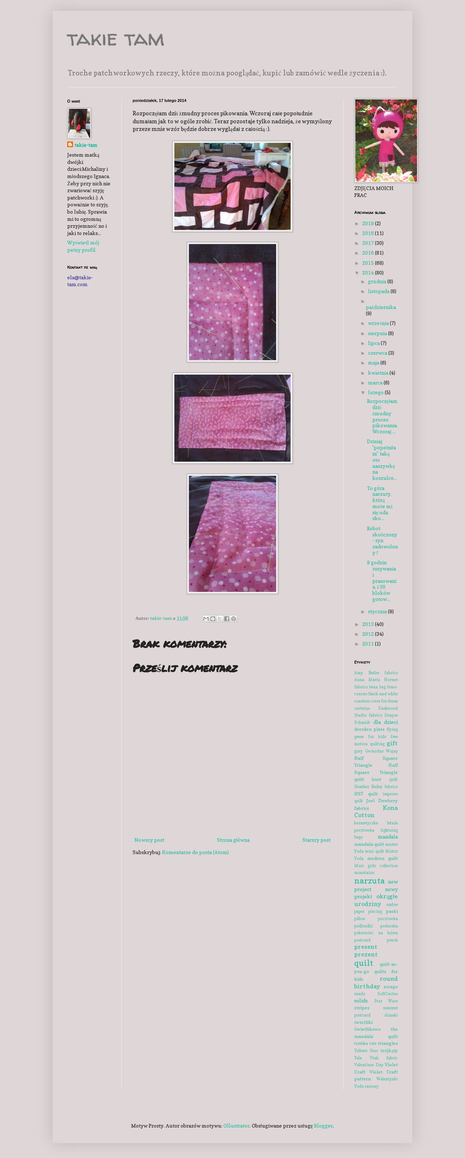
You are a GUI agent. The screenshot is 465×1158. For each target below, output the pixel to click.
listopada (379, 291)
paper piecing (368, 911)
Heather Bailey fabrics (376, 786)
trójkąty (389, 1050)
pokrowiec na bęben (376, 932)
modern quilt (382, 858)
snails (359, 993)
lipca (374, 343)
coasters (361, 701)
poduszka (389, 925)
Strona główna (233, 840)
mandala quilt (369, 844)
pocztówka (388, 918)
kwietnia (378, 373)
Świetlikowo (367, 1029)
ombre (392, 904)
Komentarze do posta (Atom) (195, 852)
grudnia (377, 281)
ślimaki (391, 1015)
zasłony (371, 1086)
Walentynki (387, 1078)
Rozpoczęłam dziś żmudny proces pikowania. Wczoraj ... (382, 416)
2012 (368, 634)
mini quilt (374, 851)
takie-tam (85, 145)
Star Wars (386, 1001)
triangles (388, 1043)
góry (358, 751)
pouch (392, 940)
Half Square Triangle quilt (376, 772)
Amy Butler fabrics (376, 672)
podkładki (363, 925)
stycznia (378, 611)
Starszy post (316, 840)
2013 (368, 624)
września (378, 323)
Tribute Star (366, 1050)
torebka (361, 1043)
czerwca (378, 353)
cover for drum (384, 701)
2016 (368, 253)
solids (361, 1000)
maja (374, 362)
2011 (368, 643)
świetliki (363, 1022)
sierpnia (378, 333)
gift (392, 743)
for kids (377, 736)
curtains (362, 708)
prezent (366, 954)
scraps (391, 986)
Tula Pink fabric (376, 1057)
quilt (363, 963)
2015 (368, 263)
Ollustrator (236, 1125)
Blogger (323, 1125)
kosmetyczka (366, 822)
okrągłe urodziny (376, 900)
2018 (368, 233)
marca (376, 382)
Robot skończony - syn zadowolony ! (382, 540)
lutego (376, 392)
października (381, 307)
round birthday (376, 982)
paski (392, 911)
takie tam (116, 38)
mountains (364, 872)
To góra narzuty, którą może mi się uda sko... (379, 503)
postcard (362, 940)
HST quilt (366, 793)
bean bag (377, 686)
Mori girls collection (376, 865)
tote (372, 1043)
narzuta (369, 880)
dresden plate (369, 729)
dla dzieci (385, 722)
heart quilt (385, 779)
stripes (361, 1007)
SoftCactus (387, 993)
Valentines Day (368, 1064)
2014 (368, 272)
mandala (388, 836)
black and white (383, 693)
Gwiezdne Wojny (381, 751)
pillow (359, 918)
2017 (368, 243)
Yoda (359, 1086)
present (365, 946)
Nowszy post (149, 840)
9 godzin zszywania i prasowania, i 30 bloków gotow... (381, 580)
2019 (368, 223)
